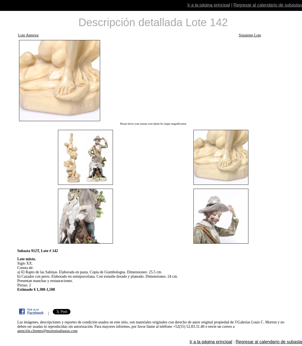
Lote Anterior (28, 35)
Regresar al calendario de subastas (267, 5)
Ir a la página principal (208, 5)
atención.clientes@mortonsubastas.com (47, 331)
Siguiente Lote (250, 35)
